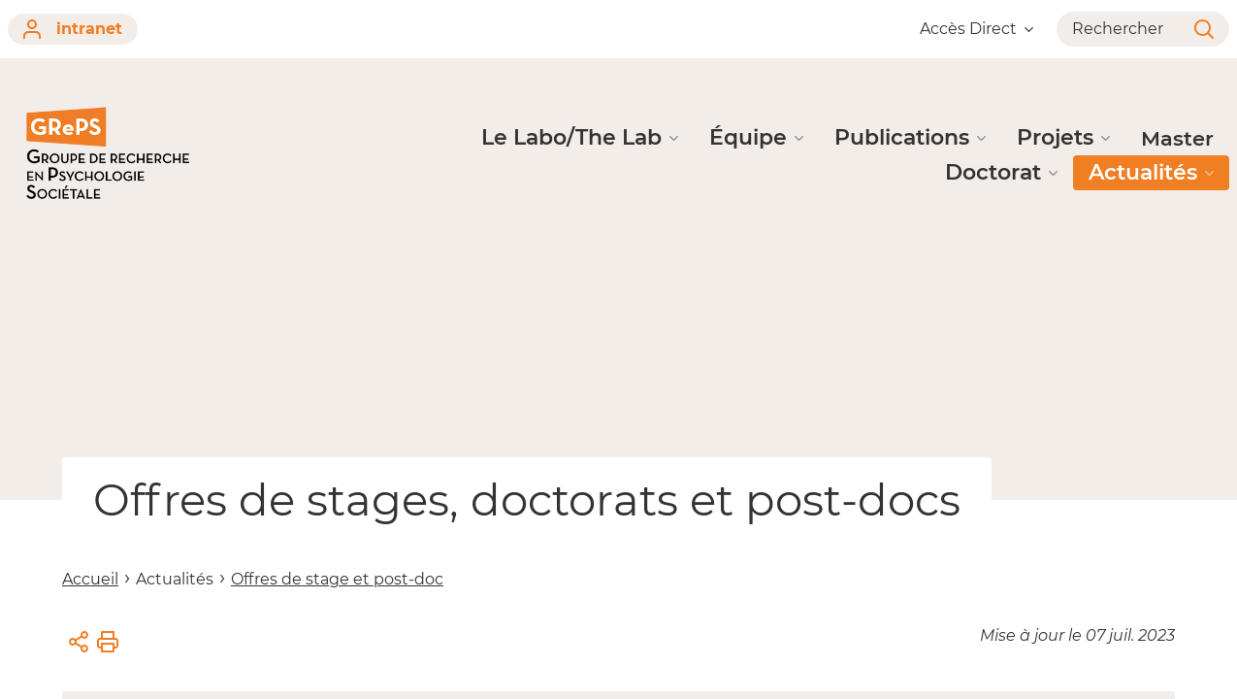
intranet (72, 29)
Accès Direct (976, 28)
